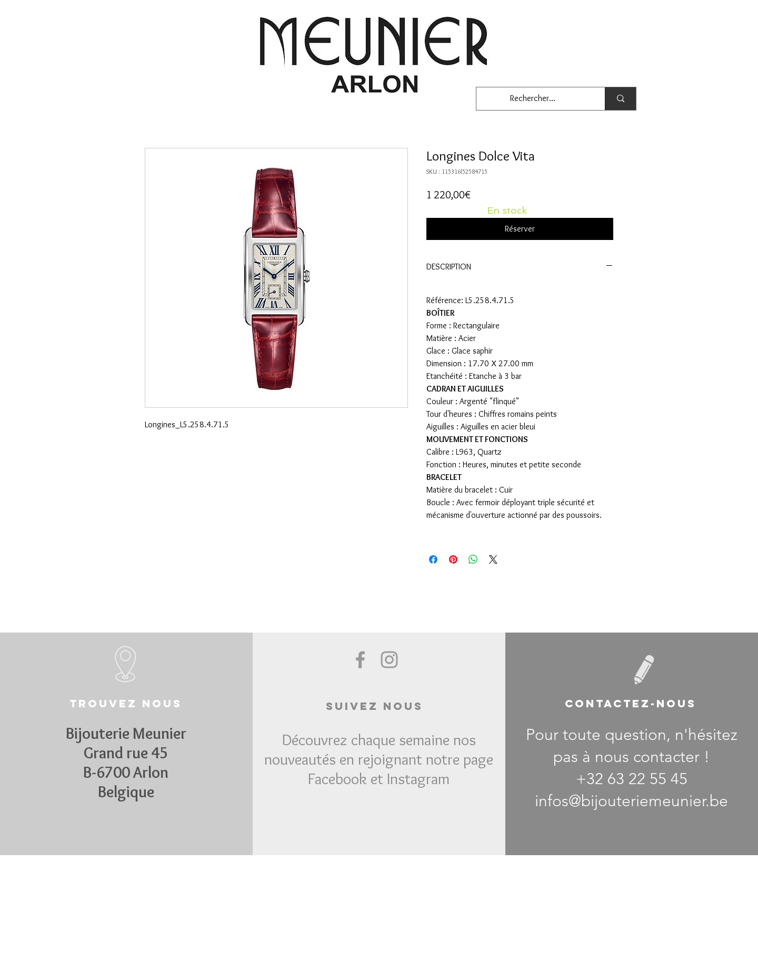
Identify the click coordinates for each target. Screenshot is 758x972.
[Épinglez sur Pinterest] (453, 559)
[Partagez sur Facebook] (433, 559)
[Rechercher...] (533, 98)
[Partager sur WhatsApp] (473, 559)
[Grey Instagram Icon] (389, 659)
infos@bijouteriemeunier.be (631, 800)
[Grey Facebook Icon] (360, 659)
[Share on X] (493, 559)
